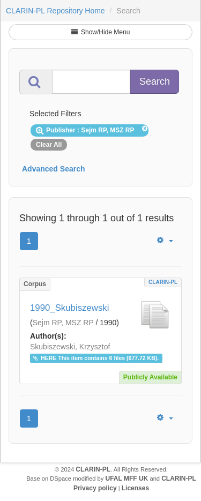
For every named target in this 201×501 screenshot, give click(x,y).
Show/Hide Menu (100, 32)
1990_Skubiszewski (69, 308)
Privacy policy (95, 488)
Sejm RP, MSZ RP (63, 322)
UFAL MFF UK (127, 478)
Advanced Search (53, 168)
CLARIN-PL (162, 282)
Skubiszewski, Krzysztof (70, 346)
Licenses (135, 488)
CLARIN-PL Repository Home (55, 10)
